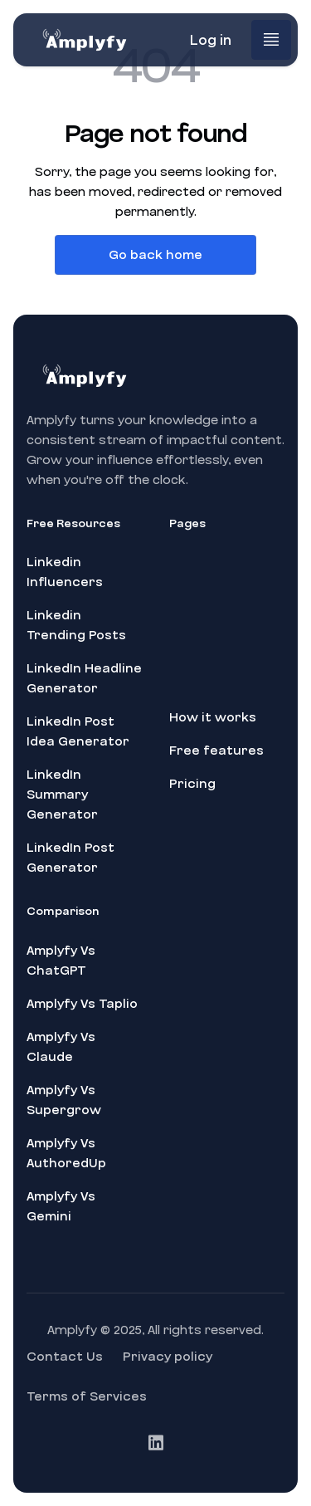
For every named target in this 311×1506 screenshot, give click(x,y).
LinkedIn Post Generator (70, 858)
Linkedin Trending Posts (76, 625)
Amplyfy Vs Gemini (61, 1206)
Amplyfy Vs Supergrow (64, 1100)
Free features (216, 750)
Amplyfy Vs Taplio (82, 1004)
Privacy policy (167, 1356)
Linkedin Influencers (65, 572)
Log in (210, 40)
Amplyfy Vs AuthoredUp (66, 1153)
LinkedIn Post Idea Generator (78, 731)
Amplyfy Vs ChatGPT (61, 960)
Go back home (155, 255)
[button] (271, 40)
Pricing (192, 784)
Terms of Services (87, 1396)
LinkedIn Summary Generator (62, 794)
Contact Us (65, 1356)
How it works (212, 717)
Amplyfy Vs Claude (61, 1047)
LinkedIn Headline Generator (84, 678)
